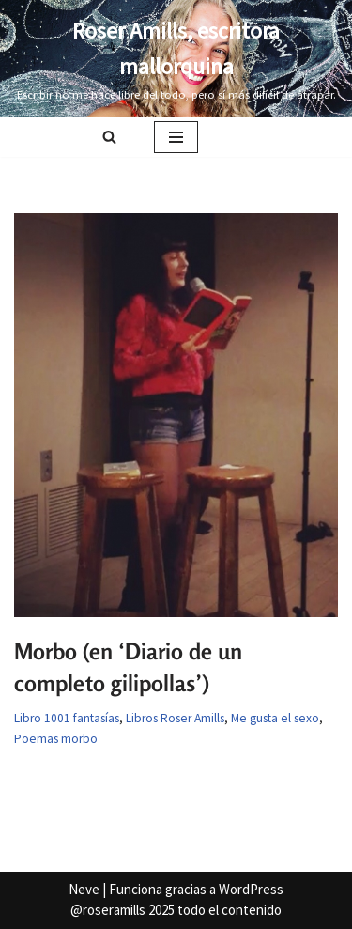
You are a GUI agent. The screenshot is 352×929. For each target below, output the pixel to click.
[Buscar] (109, 137)
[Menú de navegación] (176, 137)
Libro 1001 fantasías (66, 718)
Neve (84, 889)
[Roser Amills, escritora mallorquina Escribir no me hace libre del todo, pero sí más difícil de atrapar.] (176, 58)
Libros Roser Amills (175, 718)
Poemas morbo (56, 739)
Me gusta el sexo (275, 718)
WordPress (251, 889)
